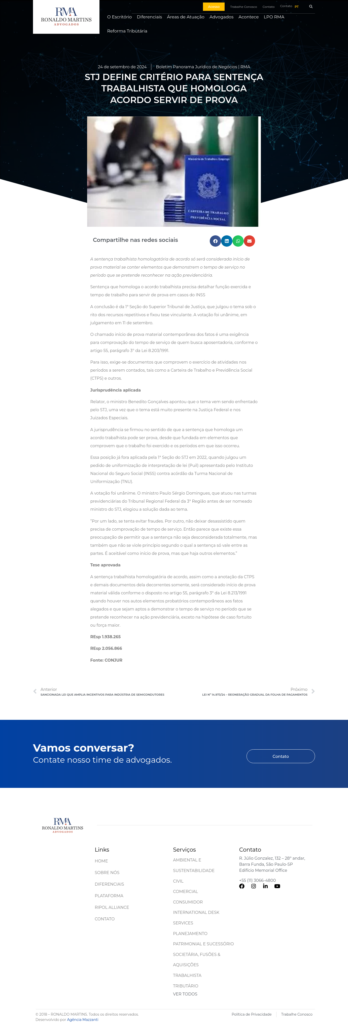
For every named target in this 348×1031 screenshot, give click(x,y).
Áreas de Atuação (185, 16)
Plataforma (109, 895)
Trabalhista (187, 975)
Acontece (248, 16)
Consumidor (188, 902)
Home (101, 861)
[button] (311, 7)
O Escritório (119, 16)
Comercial (185, 891)
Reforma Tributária (127, 31)
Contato (105, 919)
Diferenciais (149, 16)
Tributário (185, 986)
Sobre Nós (107, 872)
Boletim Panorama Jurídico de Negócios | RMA (203, 67)
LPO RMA (274, 16)
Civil (178, 881)
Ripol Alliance (112, 907)
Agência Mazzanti (82, 1019)
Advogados (221, 16)
